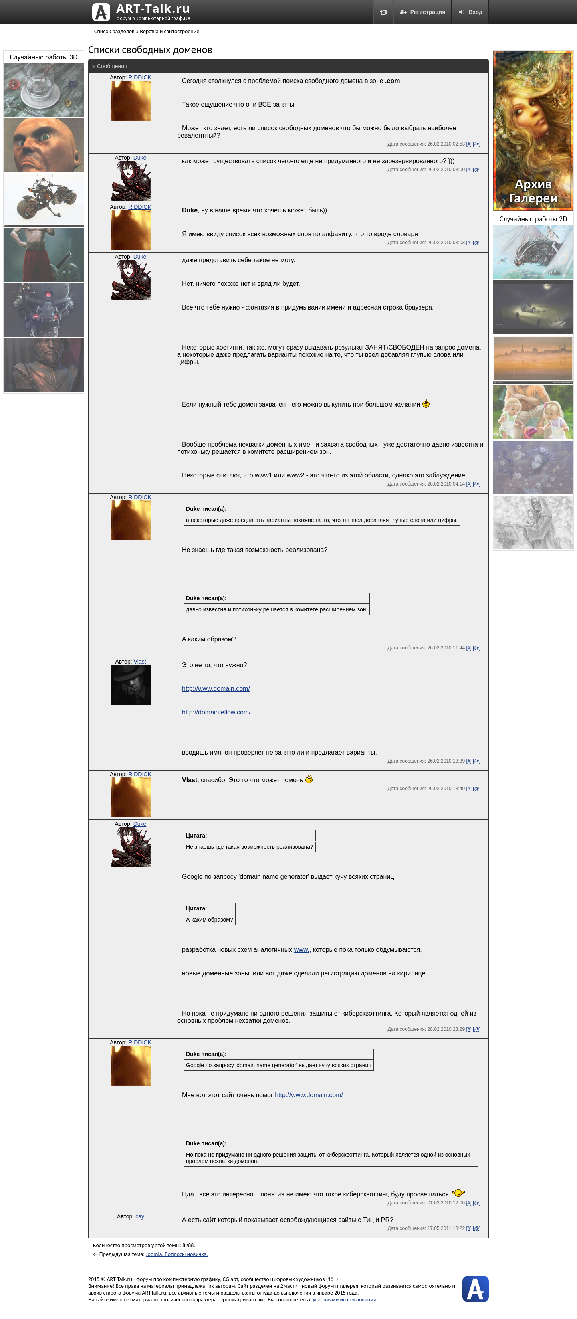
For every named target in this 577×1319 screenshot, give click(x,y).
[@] (476, 144)
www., (302, 949)
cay (139, 1216)
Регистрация (423, 12)
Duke (140, 157)
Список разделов (114, 31)
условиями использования (344, 1299)
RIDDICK (139, 77)
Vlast (139, 661)
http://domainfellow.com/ (216, 712)
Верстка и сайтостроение (169, 31)
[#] (468, 144)
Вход (470, 12)
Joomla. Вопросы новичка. (177, 1254)
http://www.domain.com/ (216, 688)
